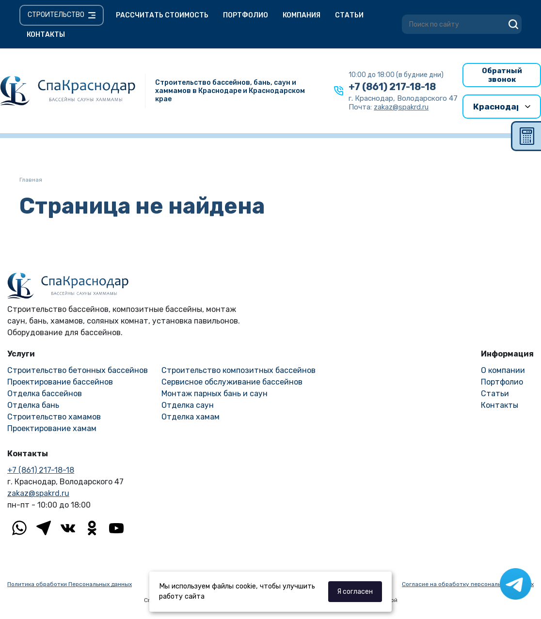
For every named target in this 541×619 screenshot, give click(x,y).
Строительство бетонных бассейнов (77, 370)
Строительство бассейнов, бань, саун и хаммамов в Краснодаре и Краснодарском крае (230, 90)
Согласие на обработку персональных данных (468, 584)
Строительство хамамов (54, 416)
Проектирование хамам (51, 428)
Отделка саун (187, 405)
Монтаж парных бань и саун (214, 393)
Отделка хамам (190, 416)
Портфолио (245, 15)
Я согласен (355, 592)
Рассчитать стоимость (162, 15)
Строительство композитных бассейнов (238, 370)
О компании (503, 370)
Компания (301, 15)
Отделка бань (33, 405)
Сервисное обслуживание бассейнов (231, 382)
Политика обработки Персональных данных (69, 584)
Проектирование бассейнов (60, 382)
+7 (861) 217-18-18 (392, 87)
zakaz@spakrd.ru (38, 493)
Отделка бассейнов (44, 393)
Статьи (349, 15)
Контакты (46, 35)
